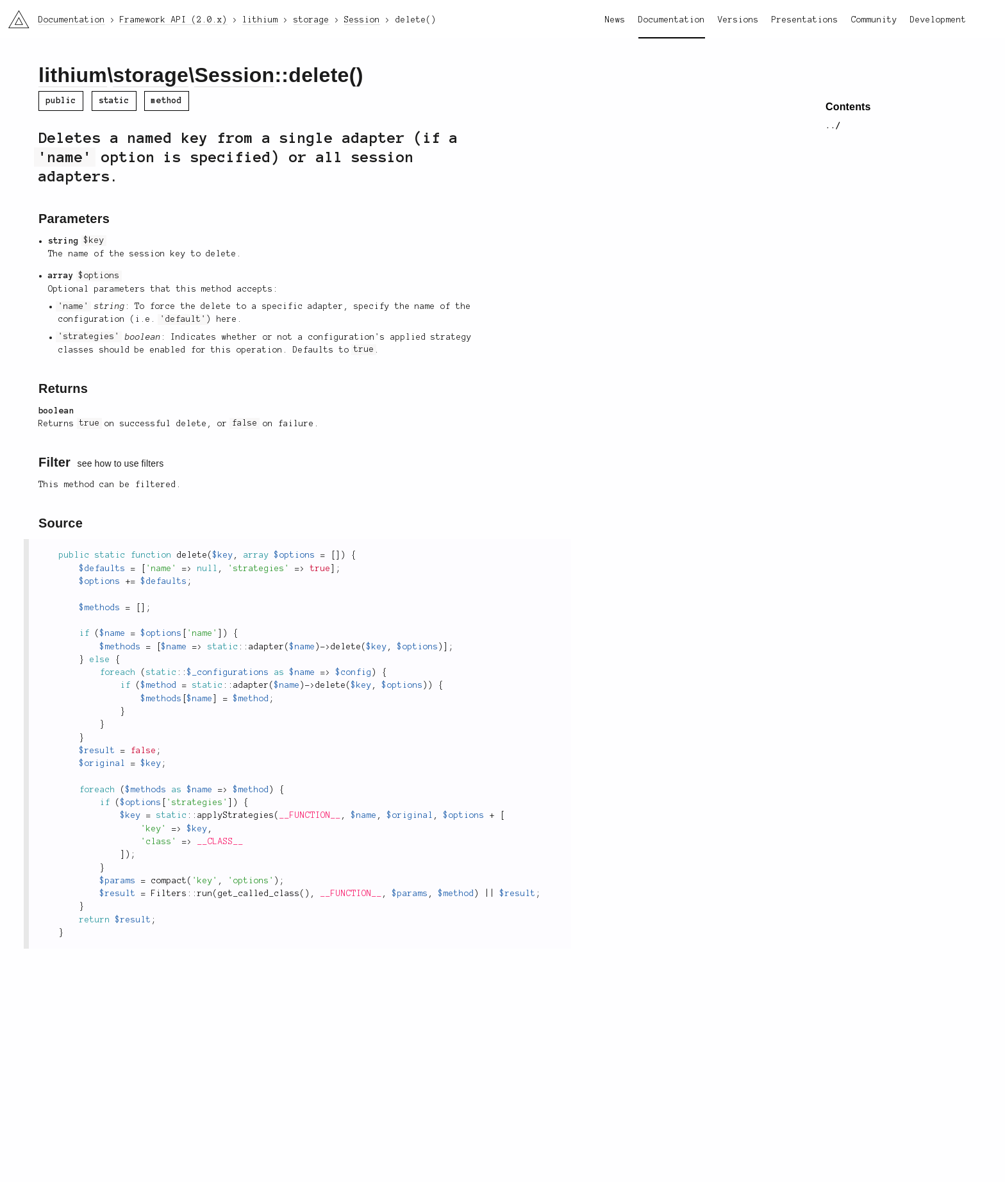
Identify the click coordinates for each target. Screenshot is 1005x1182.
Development (938, 19)
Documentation (671, 19)
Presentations (805, 19)
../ (833, 125)
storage (150, 75)
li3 (14, 15)
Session (234, 75)
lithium (72, 75)
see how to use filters (121, 463)
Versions (738, 19)
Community (874, 19)
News (615, 19)
